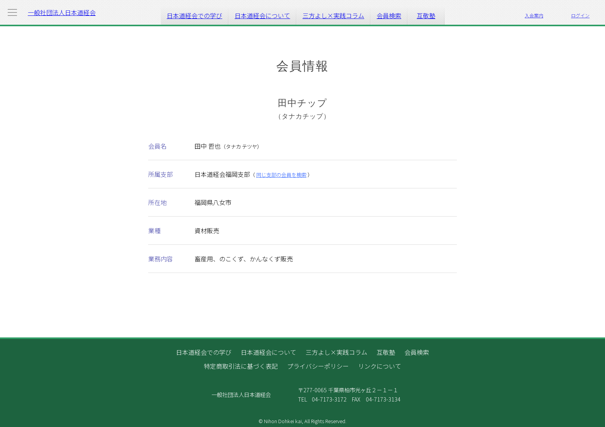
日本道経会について (262, 15)
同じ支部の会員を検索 (281, 174)
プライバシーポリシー (318, 366)
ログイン (580, 15)
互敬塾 (426, 15)
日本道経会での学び (194, 15)
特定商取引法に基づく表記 (241, 366)
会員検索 (389, 15)
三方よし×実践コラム (333, 15)
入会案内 (534, 15)
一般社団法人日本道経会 (62, 12)
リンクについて (379, 366)
